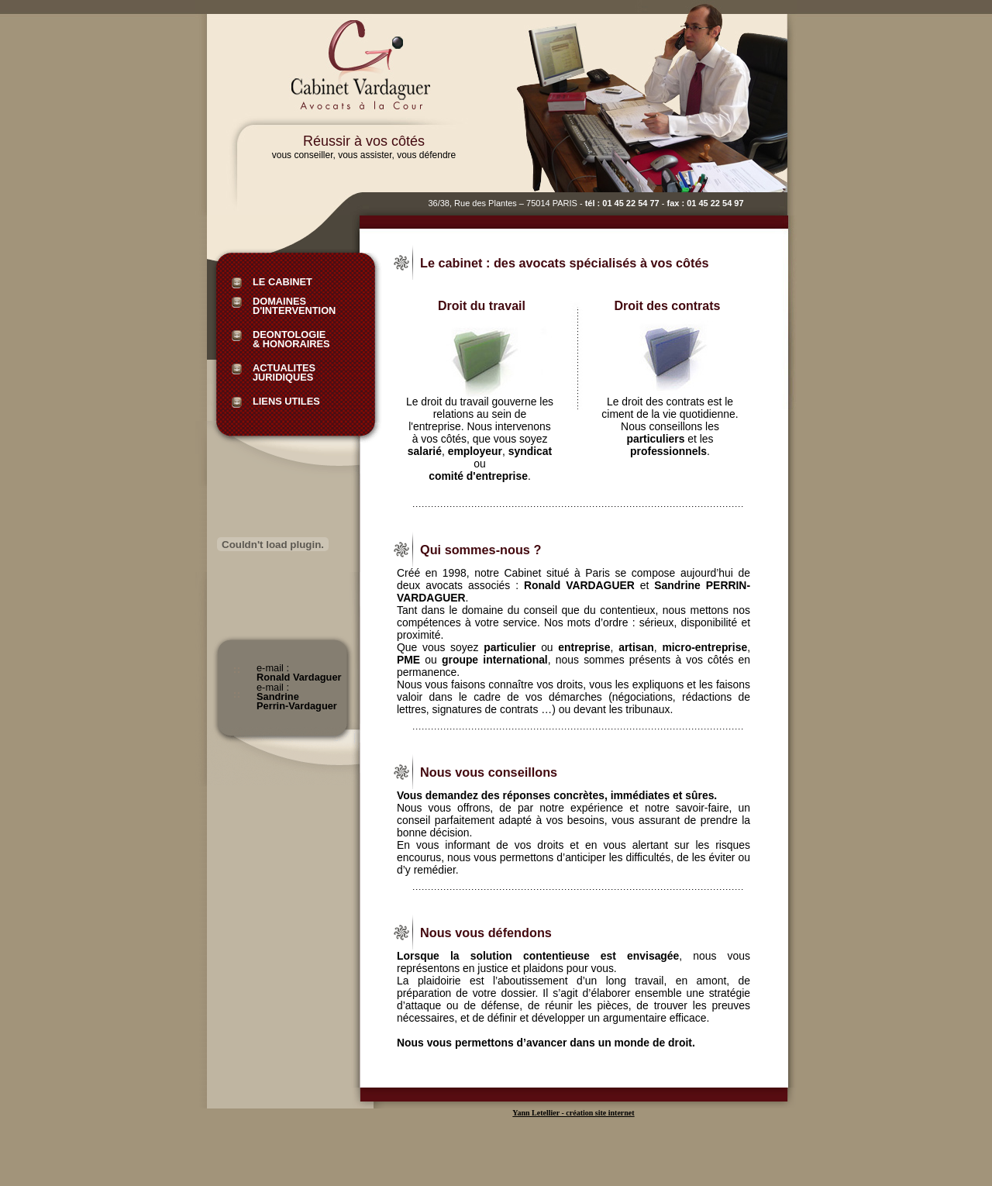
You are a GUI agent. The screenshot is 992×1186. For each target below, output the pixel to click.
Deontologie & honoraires (291, 336)
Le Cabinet (282, 283)
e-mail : (299, 669)
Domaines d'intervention (294, 303)
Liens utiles (286, 402)
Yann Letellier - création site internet (573, 1112)
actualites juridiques (284, 369)
